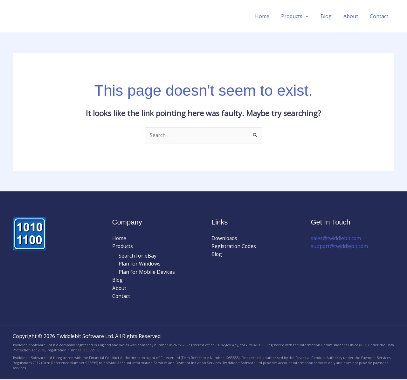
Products (300, 16)
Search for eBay (137, 255)
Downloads (224, 238)
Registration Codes (234, 246)
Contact (380, 16)
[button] (311, 16)
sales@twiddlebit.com (336, 238)
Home (269, 16)
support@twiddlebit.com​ (340, 245)
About (353, 16)
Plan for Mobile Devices (147, 272)
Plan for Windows (140, 263)
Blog (330, 16)
